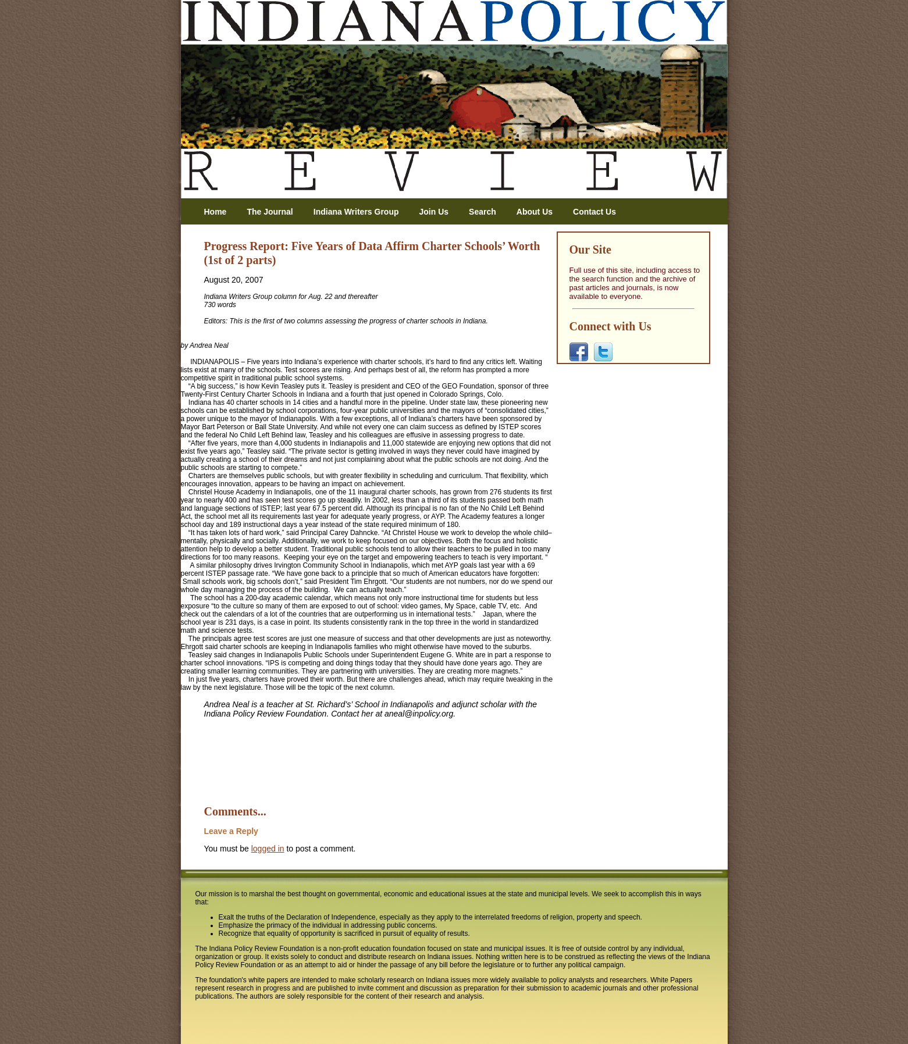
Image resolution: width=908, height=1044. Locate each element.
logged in (267, 848)
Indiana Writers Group (356, 211)
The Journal (270, 211)
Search (482, 211)
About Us (535, 211)
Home (215, 211)
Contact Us (594, 211)
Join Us (434, 211)
